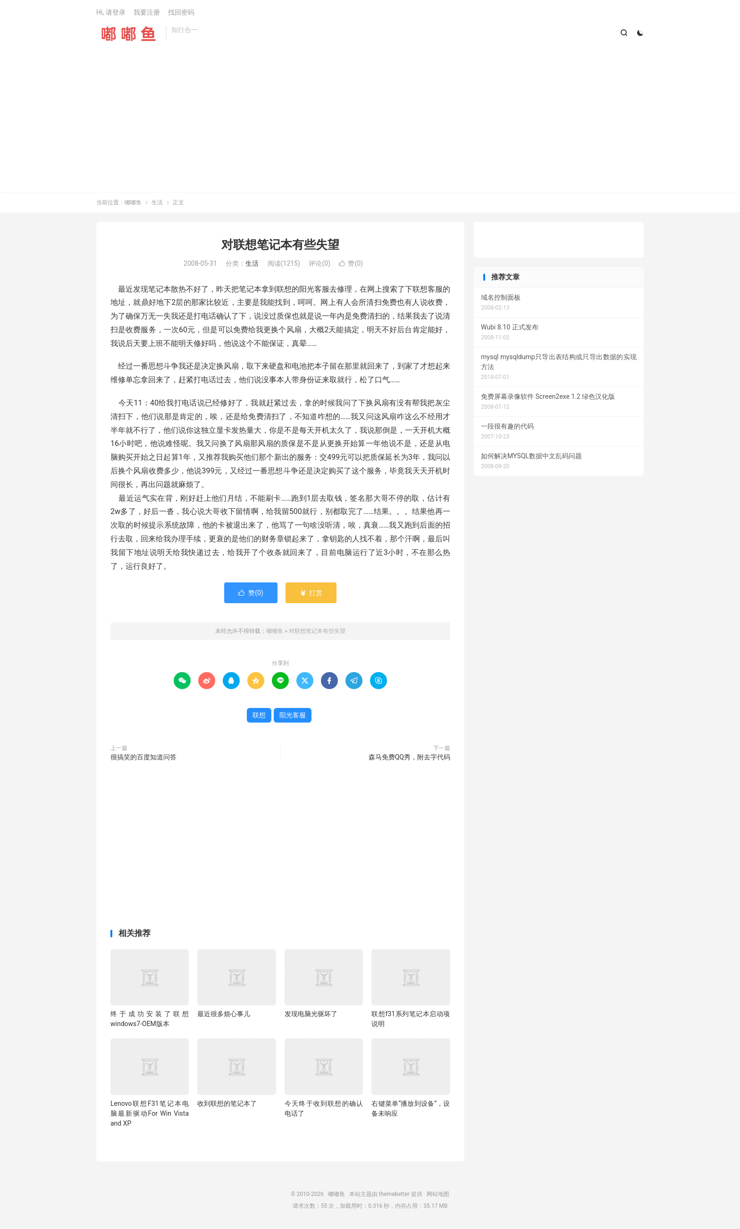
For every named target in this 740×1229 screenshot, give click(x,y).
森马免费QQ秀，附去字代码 (409, 757)
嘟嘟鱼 (128, 33)
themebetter (394, 1194)
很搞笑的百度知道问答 (143, 757)
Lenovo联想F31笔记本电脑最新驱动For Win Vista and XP (149, 1113)
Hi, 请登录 (111, 12)
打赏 (311, 593)
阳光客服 (292, 715)
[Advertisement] (370, 112)
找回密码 (181, 12)
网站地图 (438, 1194)
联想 (259, 715)
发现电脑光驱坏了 (311, 1014)
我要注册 (147, 12)
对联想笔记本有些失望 (280, 245)
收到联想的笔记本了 (227, 1103)
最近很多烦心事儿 (223, 1014)
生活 (157, 202)
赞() (351, 263)
